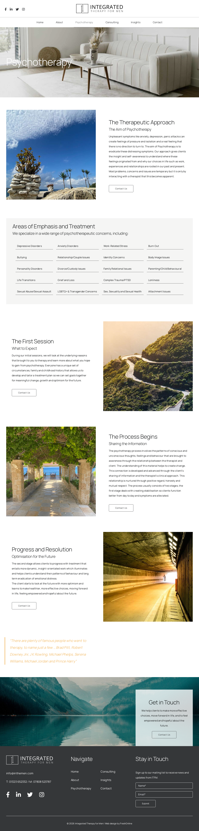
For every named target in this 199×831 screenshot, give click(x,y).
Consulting (108, 771)
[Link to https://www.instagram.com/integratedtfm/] (23, 9)
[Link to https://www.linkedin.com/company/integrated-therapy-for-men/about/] (11, 9)
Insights (106, 780)
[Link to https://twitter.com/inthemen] (17, 9)
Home (75, 771)
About (75, 780)
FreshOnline (126, 823)
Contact (106, 788)
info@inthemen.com (19, 773)
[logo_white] (29, 756)
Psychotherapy (81, 788)
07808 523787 (42, 781)
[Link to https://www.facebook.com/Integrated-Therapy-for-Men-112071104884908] (6, 9)
